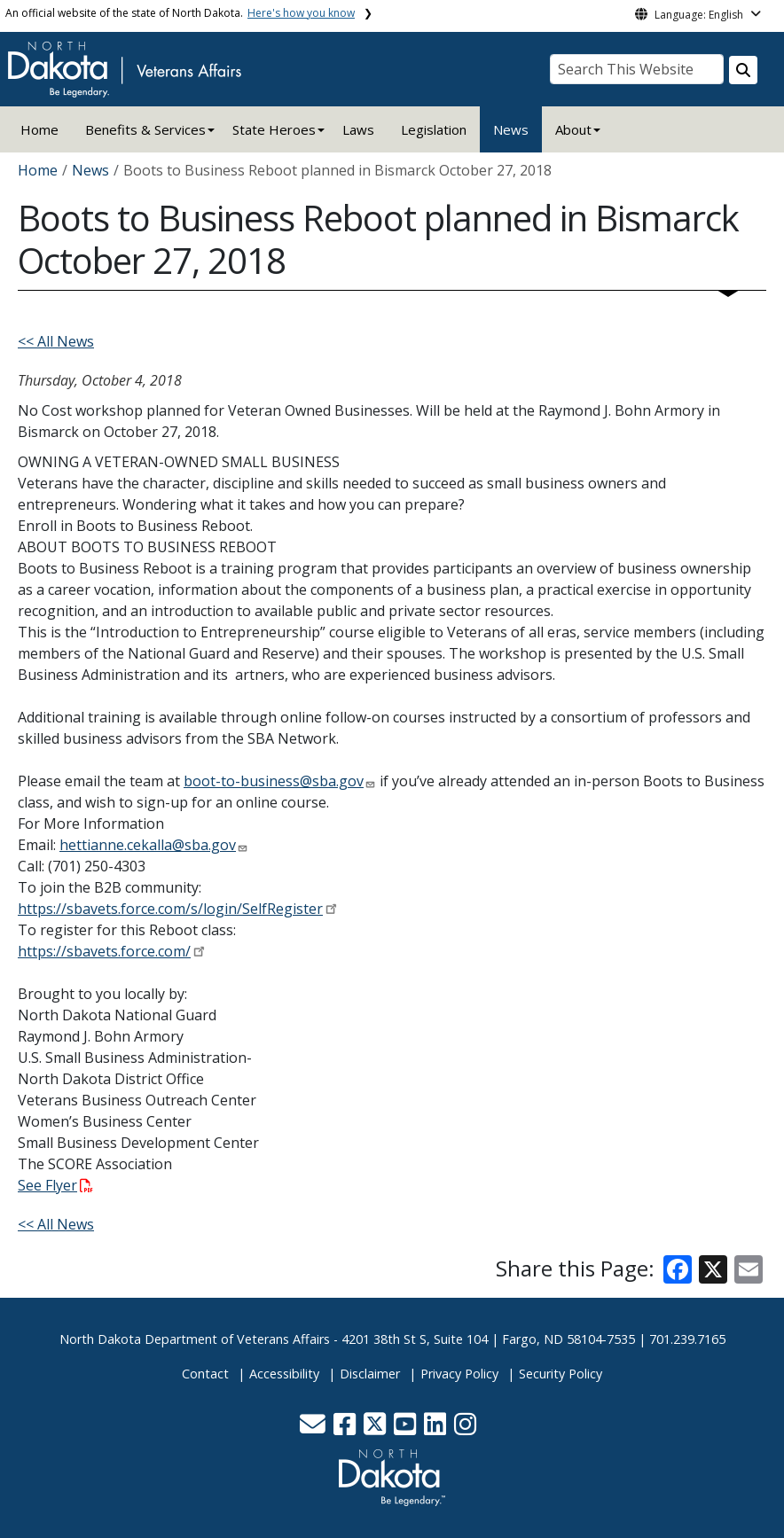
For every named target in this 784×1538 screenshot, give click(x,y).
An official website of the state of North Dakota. (180, 12)
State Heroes (274, 129)
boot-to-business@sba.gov (274, 781)
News (511, 129)
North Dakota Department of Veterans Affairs (194, 1339)
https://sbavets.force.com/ (104, 951)
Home (39, 129)
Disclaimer (370, 1373)
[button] (314, 1428)
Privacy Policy (459, 1373)
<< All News (56, 341)
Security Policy (560, 1373)
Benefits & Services (145, 129)
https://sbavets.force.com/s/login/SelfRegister (170, 908)
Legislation (433, 129)
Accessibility (284, 1373)
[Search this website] (743, 70)
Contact (205, 1373)
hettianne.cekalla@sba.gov (147, 845)
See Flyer (55, 1185)
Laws (358, 129)
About (573, 129)
